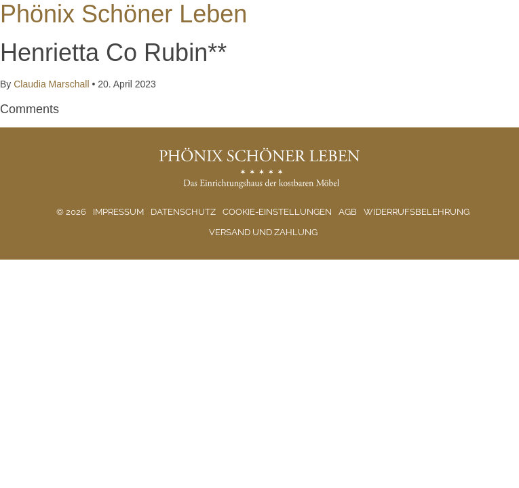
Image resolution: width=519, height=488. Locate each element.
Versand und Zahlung (263, 232)
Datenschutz (183, 212)
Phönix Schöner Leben (123, 14)
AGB (348, 212)
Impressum (118, 212)
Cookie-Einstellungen (277, 212)
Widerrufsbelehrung (416, 212)
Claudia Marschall (51, 84)
